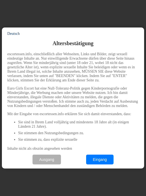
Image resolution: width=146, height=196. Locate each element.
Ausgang (46, 159)
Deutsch (13, 34)
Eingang (100, 159)
